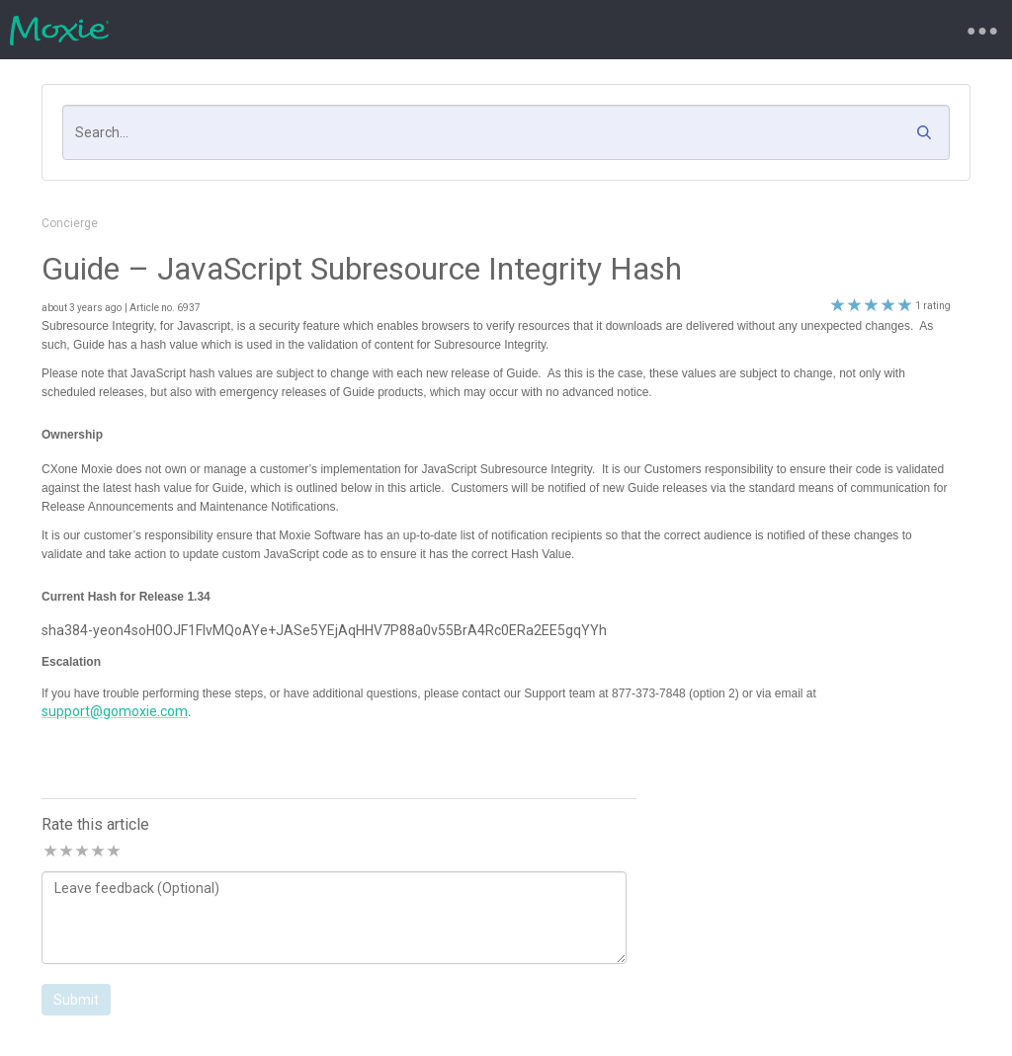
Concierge (70, 223)
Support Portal (183, 30)
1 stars (49, 852)
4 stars (97, 852)
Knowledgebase (519, 30)
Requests (407, 30)
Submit (76, 1000)
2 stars (65, 852)
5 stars (113, 852)
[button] (929, 137)
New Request (303, 30)
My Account (639, 30)
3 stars (81, 852)
